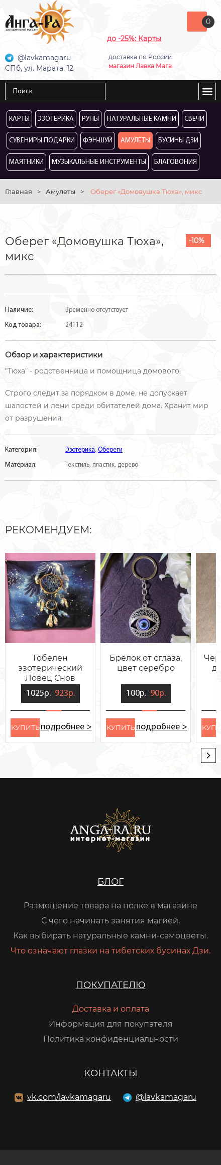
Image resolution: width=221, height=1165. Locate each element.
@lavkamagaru (166, 1097)
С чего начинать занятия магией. (110, 920)
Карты (19, 119)
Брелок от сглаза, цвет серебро (145, 663)
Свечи (194, 119)
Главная (18, 191)
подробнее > (66, 727)
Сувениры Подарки (42, 140)
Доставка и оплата (110, 1009)
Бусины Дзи (178, 140)
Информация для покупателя (111, 1024)
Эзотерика (56, 119)
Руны (90, 119)
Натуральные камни (141, 119)
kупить (25, 727)
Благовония (175, 162)
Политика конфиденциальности (110, 1039)
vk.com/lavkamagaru (69, 1097)
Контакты (111, 1073)
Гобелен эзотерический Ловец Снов (50, 668)
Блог (110, 881)
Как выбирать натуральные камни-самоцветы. (110, 935)
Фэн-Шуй (98, 140)
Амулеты (135, 140)
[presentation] (208, 755)
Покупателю (111, 985)
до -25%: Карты (134, 38)
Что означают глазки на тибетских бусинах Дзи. (110, 950)
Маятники (26, 162)
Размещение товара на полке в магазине (110, 905)
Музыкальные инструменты (99, 162)
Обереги (110, 450)
